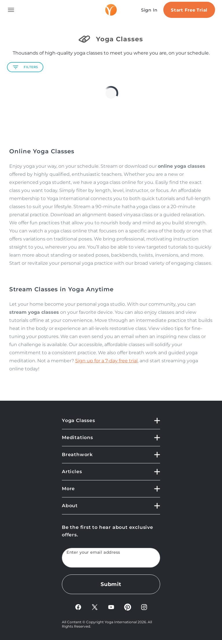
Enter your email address (93, 552)
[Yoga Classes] (111, 423)
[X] (94, 606)
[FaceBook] (78, 606)
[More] (111, 488)
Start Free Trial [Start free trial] (189, 10)
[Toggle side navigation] (11, 10)
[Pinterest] (127, 606)
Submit (111, 584)
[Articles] (111, 471)
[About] (111, 505)
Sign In (149, 10)
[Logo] (111, 10)
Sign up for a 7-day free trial (106, 360)
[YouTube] (111, 606)
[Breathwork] (111, 454)
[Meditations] (111, 437)
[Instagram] (144, 606)
